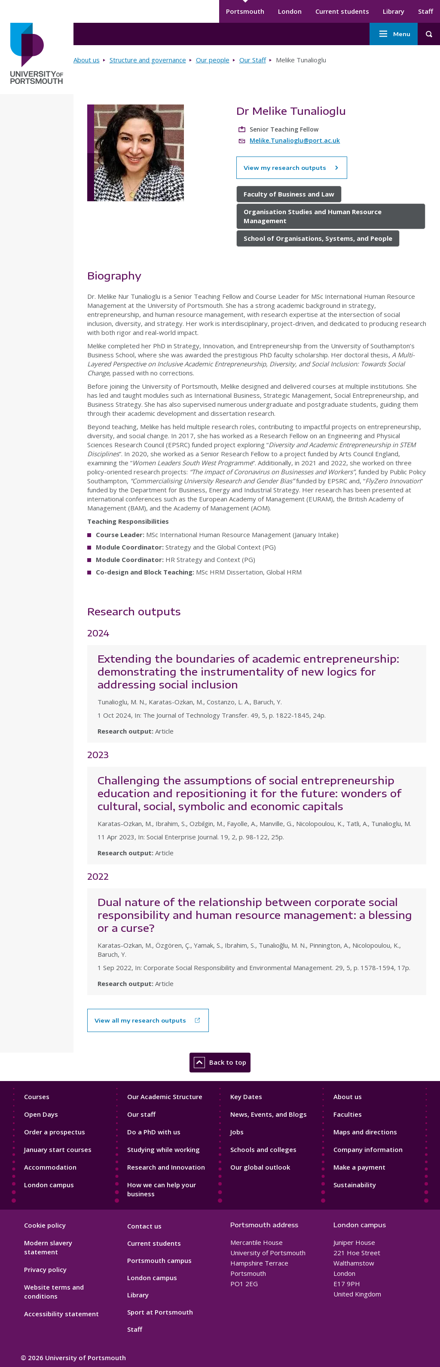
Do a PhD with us (153, 1131)
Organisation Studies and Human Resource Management (313, 216)
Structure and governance (148, 59)
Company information (368, 1149)
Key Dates (246, 1096)
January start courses (58, 1149)
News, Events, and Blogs (268, 1114)
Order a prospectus (54, 1131)
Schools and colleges (263, 1149)
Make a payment (359, 1167)
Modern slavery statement (48, 1247)
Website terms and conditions (54, 1291)
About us (86, 59)
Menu (393, 34)
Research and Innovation (166, 1167)
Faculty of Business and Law (289, 194)
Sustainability (354, 1184)
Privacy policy (45, 1269)
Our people (212, 59)
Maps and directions (365, 1131)
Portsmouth (245, 11)
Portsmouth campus (159, 1260)
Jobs (237, 1131)
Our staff (141, 1114)
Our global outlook (260, 1167)
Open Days (41, 1114)
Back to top (220, 1062)
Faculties (347, 1114)
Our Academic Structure (164, 1096)
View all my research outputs (140, 1020)
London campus (49, 1184)
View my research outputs (292, 167)
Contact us (144, 1226)
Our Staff (252, 59)
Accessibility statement (61, 1313)
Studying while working (163, 1149)
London (290, 11)
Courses (36, 1096)
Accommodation (50, 1167)
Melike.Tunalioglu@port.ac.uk (295, 140)
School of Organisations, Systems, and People (318, 238)
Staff (425, 11)
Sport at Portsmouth (160, 1312)
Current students (342, 11)
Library (393, 11)
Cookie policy (45, 1225)
